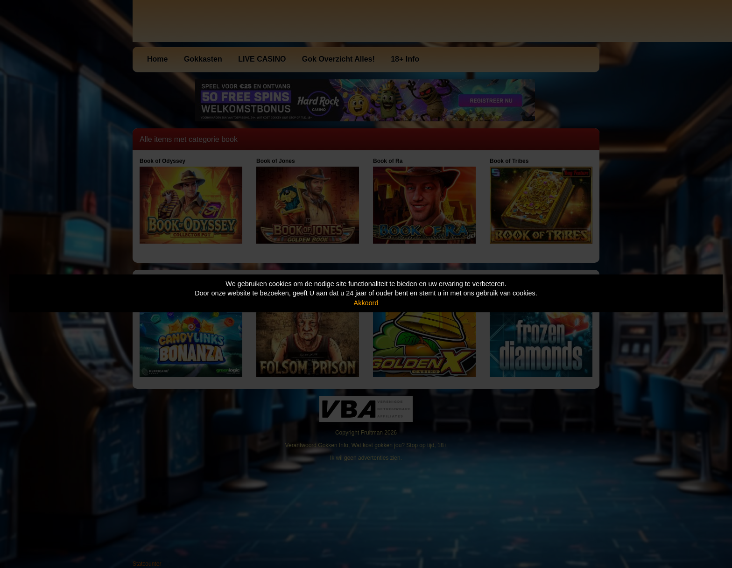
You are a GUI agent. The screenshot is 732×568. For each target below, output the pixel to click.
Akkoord (366, 303)
